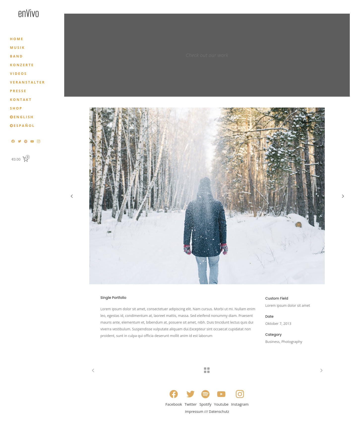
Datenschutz (219, 411)
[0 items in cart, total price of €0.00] (20, 159)
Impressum (194, 411)
